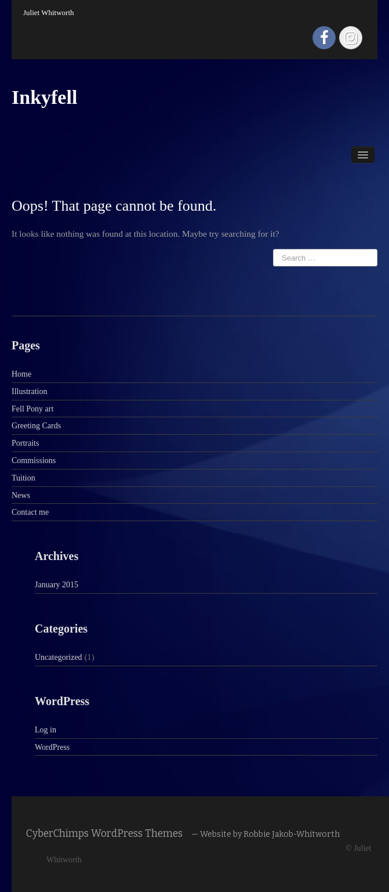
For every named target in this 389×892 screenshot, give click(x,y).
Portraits (25, 443)
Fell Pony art (32, 409)
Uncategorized (58, 657)
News (21, 495)
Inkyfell (44, 97)
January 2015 (56, 584)
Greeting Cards (36, 425)
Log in (45, 729)
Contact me (30, 512)
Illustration (29, 391)
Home (21, 374)
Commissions (34, 460)
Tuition (23, 478)
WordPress (52, 747)
